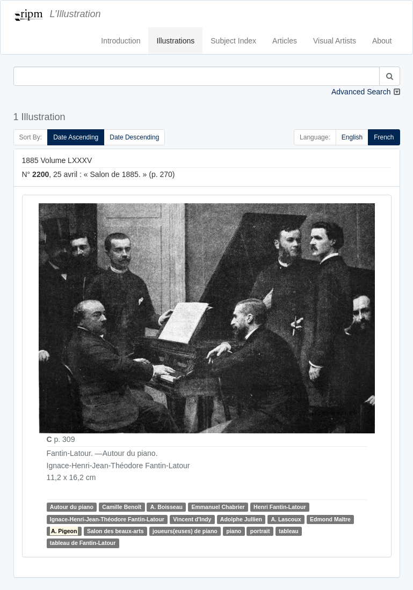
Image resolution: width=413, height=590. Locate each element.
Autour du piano (71, 507)
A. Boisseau (166, 507)
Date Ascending (75, 137)
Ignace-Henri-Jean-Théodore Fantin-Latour (107, 519)
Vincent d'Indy (192, 519)
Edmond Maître (330, 519)
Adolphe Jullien (241, 519)
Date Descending (134, 137)
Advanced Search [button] (361, 91)
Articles (284, 40)
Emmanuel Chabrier (217, 507)
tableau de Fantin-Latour (83, 543)
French (384, 137)
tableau (289, 531)
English (352, 137)
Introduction (120, 40)
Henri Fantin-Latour (279, 507)
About (382, 40)
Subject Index (233, 40)
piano (233, 531)
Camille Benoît (121, 507)
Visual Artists (334, 40)
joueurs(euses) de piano (185, 531)
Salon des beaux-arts (115, 531)
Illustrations (175, 40)
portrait (260, 531)
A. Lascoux (286, 519)
